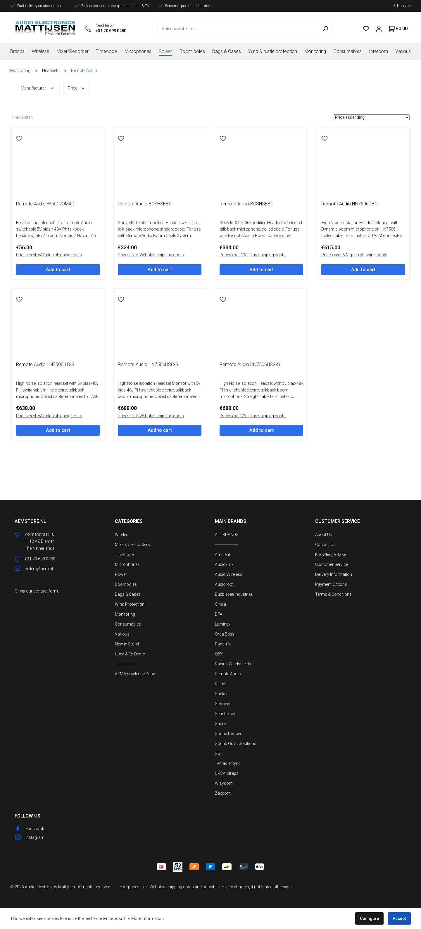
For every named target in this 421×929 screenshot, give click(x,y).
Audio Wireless (228, 574)
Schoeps (223, 703)
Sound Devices (228, 733)
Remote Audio (228, 674)
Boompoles (126, 584)
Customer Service (331, 564)
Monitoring (125, 614)
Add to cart (58, 293)
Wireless (123, 534)
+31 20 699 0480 (111, 30)
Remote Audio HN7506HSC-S (148, 411)
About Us (323, 534)
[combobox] (238, 28)
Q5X (219, 654)
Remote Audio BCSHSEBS (145, 227)
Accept (399, 918)
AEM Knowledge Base (135, 674)
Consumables (128, 624)
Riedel (220, 683)
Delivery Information (333, 574)
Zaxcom (223, 793)
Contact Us (325, 544)
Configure (369, 918)
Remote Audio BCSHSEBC (246, 227)
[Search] (325, 28)
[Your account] (378, 29)
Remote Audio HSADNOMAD (45, 227)
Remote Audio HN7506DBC (349, 227)
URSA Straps (227, 773)
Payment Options (331, 584)
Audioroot (224, 584)
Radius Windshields (233, 664)
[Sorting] (372, 117)
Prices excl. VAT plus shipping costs (49, 278)
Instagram (34, 837)
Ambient (222, 554)
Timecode (124, 554)
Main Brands (230, 521)
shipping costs (180, 887)
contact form (45, 591)
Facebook (34, 828)
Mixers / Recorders (132, 544)
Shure (220, 723)
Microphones (127, 564)
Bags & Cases (128, 594)
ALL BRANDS (227, 534)
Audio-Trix (224, 564)
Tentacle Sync (228, 763)
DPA (218, 614)
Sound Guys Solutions (235, 743)
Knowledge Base (330, 554)
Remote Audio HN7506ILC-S (45, 411)
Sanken (222, 693)
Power (121, 574)
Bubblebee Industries (234, 594)
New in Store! (127, 644)
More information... (148, 918)
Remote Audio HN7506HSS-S (250, 411)
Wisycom (224, 783)
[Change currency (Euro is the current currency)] (402, 6)
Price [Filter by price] (76, 87)
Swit (219, 753)
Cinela (220, 604)
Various (122, 634)
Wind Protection (129, 604)
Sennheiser (225, 713)
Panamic (223, 644)
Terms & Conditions (333, 594)
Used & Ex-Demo (130, 654)
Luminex (222, 624)
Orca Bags (224, 634)
